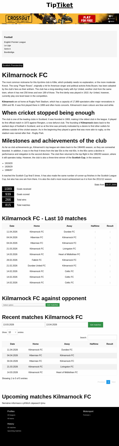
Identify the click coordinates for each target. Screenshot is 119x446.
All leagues (11, 415)
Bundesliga (9, 52)
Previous (101, 382)
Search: (98, 337)
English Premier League (15, 42)
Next (114, 382)
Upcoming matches (14, 431)
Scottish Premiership (12, 65)
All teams (10, 418)
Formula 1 (86, 415)
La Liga (7, 45)
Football (8, 37)
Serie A (7, 49)
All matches (11, 428)
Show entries (13, 332)
